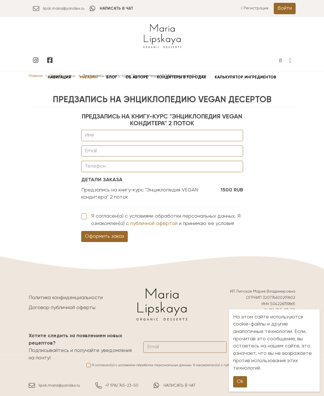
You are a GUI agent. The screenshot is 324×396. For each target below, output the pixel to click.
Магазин (89, 77)
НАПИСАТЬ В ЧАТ (174, 385)
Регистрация (254, 8)
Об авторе (137, 77)
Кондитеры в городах (181, 77)
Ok (240, 381)
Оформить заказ (104, 236)
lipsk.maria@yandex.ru (58, 8)
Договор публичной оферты (62, 307)
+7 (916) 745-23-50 (116, 385)
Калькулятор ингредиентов (245, 77)
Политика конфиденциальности (66, 297)
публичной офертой (153, 223)
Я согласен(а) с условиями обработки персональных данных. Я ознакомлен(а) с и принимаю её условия (161, 220)
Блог (111, 77)
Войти (284, 8)
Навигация (59, 77)
